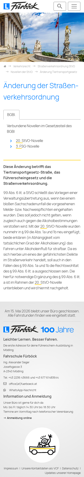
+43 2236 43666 (19, 377)
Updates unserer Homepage (63, 473)
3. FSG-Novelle (27, 146)
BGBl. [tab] (11, 114)
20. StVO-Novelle (29, 140)
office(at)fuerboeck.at (23, 384)
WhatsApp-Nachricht (22, 390)
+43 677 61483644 (47, 377)
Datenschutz (70, 468)
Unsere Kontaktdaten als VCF (40, 468)
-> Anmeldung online (17, 418)
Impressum (11, 468)
